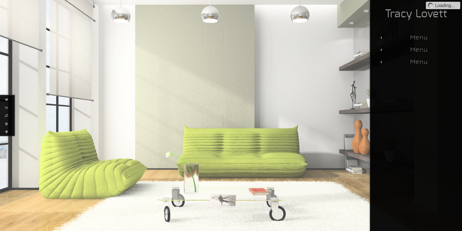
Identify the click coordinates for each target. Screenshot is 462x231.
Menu (403, 37)
